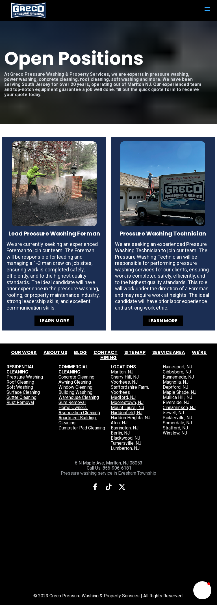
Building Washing (75, 392)
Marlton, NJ (122, 372)
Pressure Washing (24, 377)
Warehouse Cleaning (78, 397)
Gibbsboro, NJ (177, 372)
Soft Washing (19, 387)
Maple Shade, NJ (179, 392)
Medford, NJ (123, 397)
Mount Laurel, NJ (127, 407)
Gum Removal (72, 402)
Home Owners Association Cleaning (79, 410)
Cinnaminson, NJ (179, 407)
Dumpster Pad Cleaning (81, 428)
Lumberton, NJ (125, 448)
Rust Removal (20, 402)
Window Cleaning (75, 387)
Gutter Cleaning (21, 397)
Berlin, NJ (120, 433)
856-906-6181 (117, 468)
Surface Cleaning (23, 392)
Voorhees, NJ (124, 382)
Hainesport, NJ (177, 367)
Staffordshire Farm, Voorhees (130, 389)
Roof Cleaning (20, 382)
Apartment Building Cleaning (77, 420)
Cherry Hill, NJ (125, 377)
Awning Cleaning (74, 382)
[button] (202, 590)
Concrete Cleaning (76, 377)
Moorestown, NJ (127, 402)
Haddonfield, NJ (126, 412)
